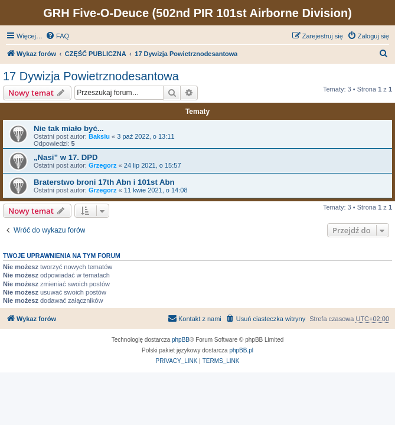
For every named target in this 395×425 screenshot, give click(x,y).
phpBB (181, 339)
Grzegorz (103, 165)
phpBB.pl (241, 350)
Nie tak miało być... (69, 128)
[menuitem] (57, 36)
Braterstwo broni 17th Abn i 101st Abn (104, 182)
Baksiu (99, 136)
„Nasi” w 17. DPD (65, 157)
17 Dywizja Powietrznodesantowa (91, 76)
